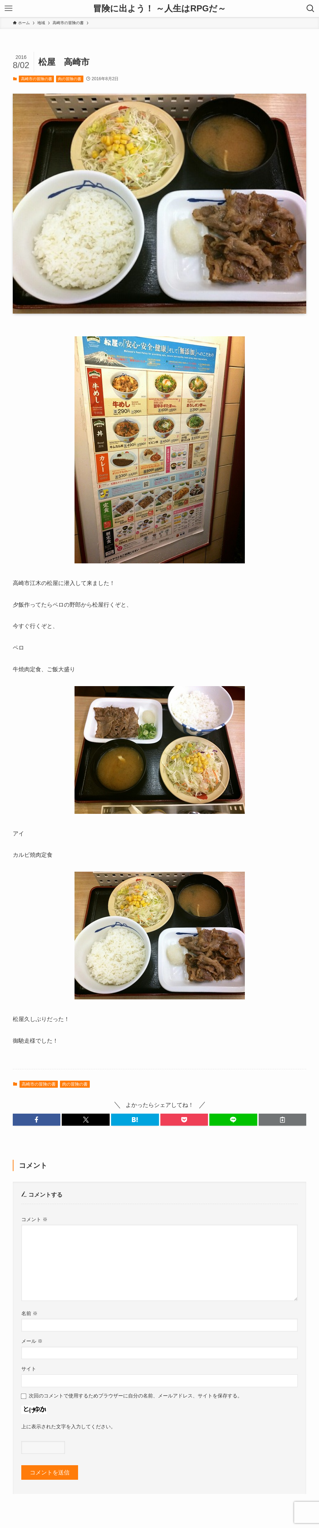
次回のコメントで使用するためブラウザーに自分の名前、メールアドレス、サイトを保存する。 (135, 1396)
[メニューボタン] (8, 8)
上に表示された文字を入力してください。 (68, 1426)
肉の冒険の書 (69, 79)
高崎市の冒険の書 (36, 79)
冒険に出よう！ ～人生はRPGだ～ (159, 8)
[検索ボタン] (310, 8)
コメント (34, 1219)
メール (32, 1341)
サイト (28, 1369)
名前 (29, 1313)
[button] (37, 1120)
